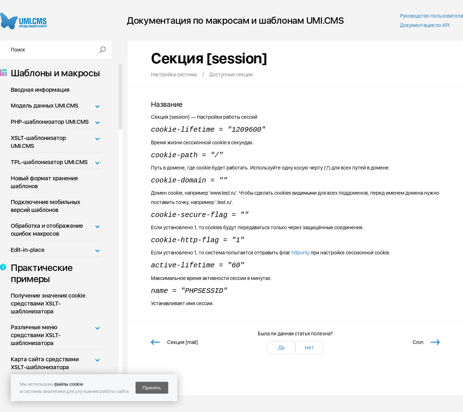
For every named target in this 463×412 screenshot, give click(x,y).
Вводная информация (40, 89)
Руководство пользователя (431, 16)
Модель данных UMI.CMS (44, 105)
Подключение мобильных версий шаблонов (45, 206)
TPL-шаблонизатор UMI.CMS (49, 162)
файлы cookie (68, 384)
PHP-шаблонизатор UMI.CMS (50, 121)
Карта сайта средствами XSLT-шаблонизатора (45, 363)
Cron (418, 342)
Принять (151, 387)
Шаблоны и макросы (53, 72)
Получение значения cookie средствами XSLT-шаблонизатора (48, 303)
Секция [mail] (182, 342)
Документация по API (424, 25)
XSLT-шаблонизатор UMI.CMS (38, 142)
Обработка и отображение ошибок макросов (47, 229)
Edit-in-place (28, 249)
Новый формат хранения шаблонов (44, 182)
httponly (301, 252)
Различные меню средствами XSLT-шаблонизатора (36, 335)
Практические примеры (39, 273)
